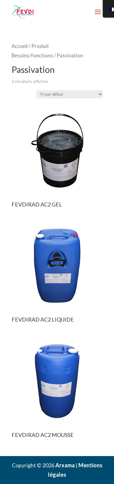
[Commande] (69, 94)
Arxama (65, 465)
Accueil (20, 46)
